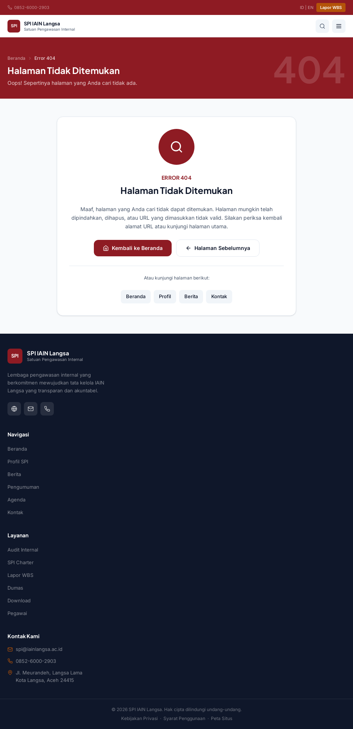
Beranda (16, 58)
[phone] (47, 409)
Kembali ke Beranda (133, 248)
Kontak (219, 296)
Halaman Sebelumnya (217, 248)
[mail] (30, 409)
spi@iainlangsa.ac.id (39, 649)
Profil (165, 296)
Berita (191, 296)
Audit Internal (22, 550)
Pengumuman (23, 487)
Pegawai (17, 613)
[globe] (14, 409)
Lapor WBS (331, 7)
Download (19, 600)
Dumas (15, 588)
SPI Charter (20, 562)
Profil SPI (17, 461)
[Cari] (322, 26)
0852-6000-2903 (28, 7)
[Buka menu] (339, 26)
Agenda (16, 500)
